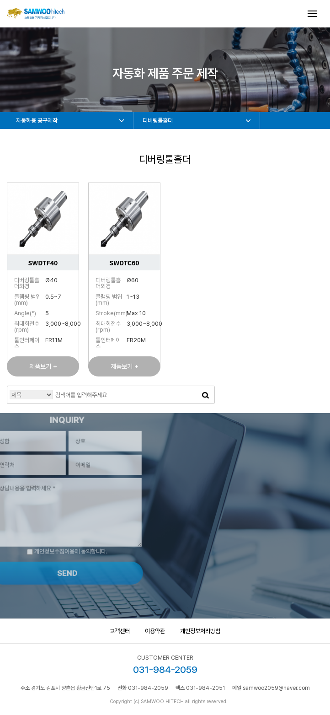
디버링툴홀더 (158, 120)
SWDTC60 (124, 262)
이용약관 (155, 631)
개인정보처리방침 (200, 631)
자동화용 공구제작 (37, 120)
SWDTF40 (43, 262)
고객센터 (120, 631)
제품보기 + (43, 366)
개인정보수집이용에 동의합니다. (57, 541)
